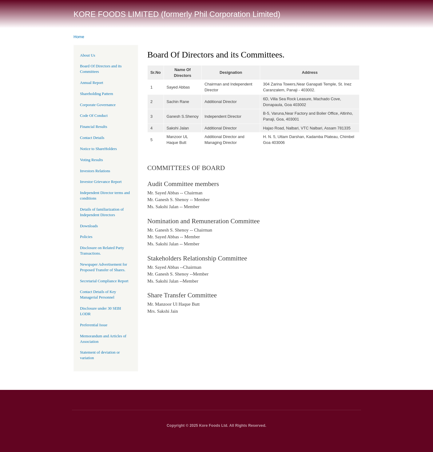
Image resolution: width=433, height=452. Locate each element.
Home (78, 36)
